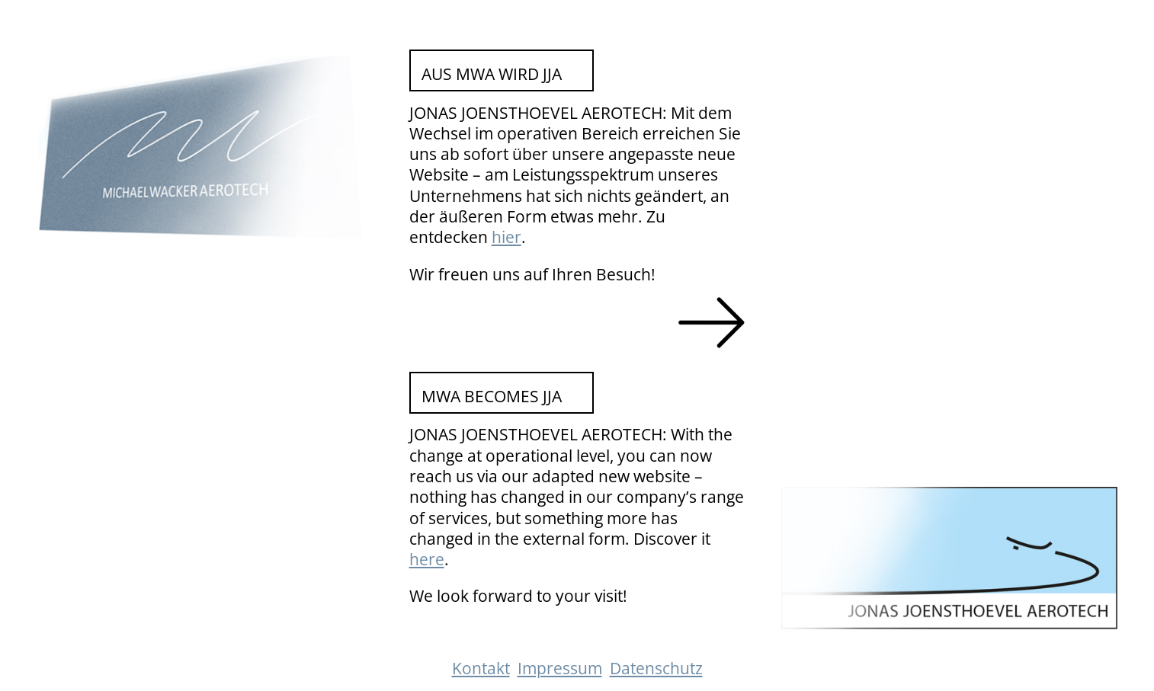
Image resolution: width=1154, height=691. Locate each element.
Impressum (560, 668)
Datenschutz (656, 668)
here (426, 559)
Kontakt (481, 668)
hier (506, 237)
